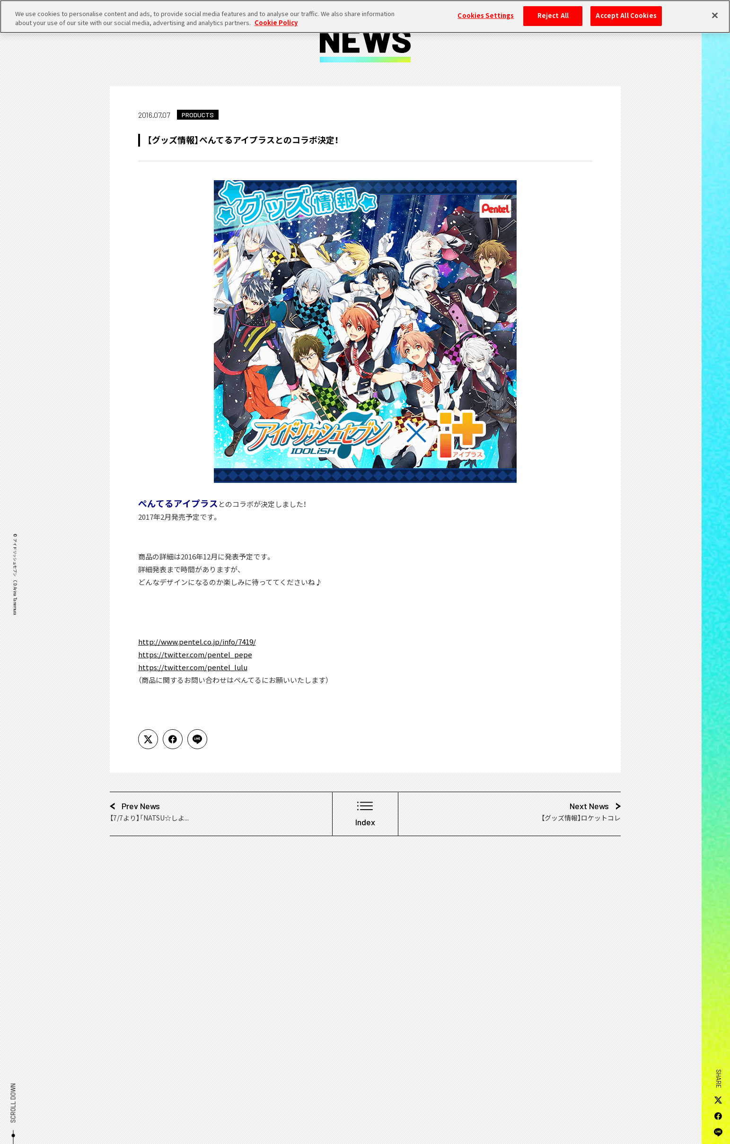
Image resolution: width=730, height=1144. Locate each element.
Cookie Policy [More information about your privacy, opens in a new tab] (276, 17)
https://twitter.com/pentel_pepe (195, 654)
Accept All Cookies (626, 10)
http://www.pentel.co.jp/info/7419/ (197, 641)
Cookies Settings (485, 10)
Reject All (553, 10)
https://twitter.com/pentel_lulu (192, 667)
